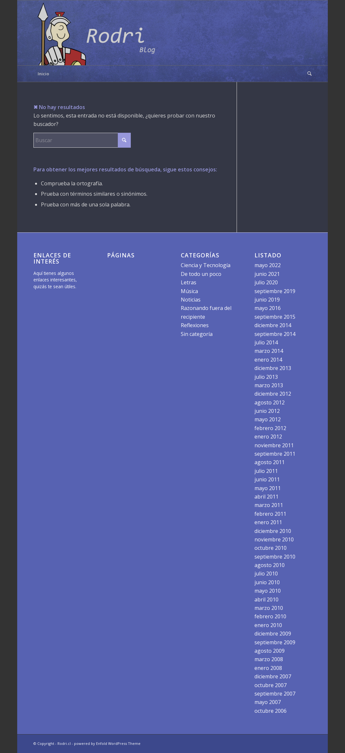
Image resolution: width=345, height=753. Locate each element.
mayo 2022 (267, 265)
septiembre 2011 (274, 453)
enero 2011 (268, 522)
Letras (188, 282)
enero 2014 (268, 359)
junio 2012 (267, 410)
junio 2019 (267, 299)
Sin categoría (197, 334)
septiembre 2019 (274, 291)
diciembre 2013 (272, 368)
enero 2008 (268, 668)
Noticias (191, 299)
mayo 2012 (267, 419)
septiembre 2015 (274, 316)
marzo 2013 (268, 385)
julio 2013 (266, 376)
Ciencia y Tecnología (205, 265)
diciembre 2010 (272, 531)
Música (189, 291)
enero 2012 (268, 436)
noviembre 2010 (274, 539)
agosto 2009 (269, 650)
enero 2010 (268, 625)
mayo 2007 (267, 702)
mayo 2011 (267, 488)
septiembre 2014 (274, 334)
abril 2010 (266, 599)
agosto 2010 (269, 565)
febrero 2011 (270, 513)
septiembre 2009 (274, 642)
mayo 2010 (267, 590)
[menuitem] (307, 74)
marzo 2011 (268, 505)
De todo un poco (201, 274)
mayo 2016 (267, 308)
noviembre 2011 (274, 445)
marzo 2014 (268, 350)
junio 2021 (267, 274)
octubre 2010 (270, 547)
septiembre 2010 (274, 556)
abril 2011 (266, 496)
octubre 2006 (270, 710)
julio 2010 (266, 573)
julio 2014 (266, 342)
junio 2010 (267, 582)
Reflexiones (195, 325)
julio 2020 (266, 282)
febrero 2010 (270, 616)
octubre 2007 (270, 685)
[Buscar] (307, 74)
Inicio (43, 74)
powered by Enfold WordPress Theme (107, 743)
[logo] (98, 32)
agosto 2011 (269, 462)
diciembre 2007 (272, 676)
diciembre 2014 (272, 325)
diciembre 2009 (272, 633)
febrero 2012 (270, 428)
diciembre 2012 (272, 393)
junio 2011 (267, 479)
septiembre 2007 (274, 693)
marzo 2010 (268, 607)
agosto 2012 (269, 402)
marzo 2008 (268, 659)
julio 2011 (266, 471)
